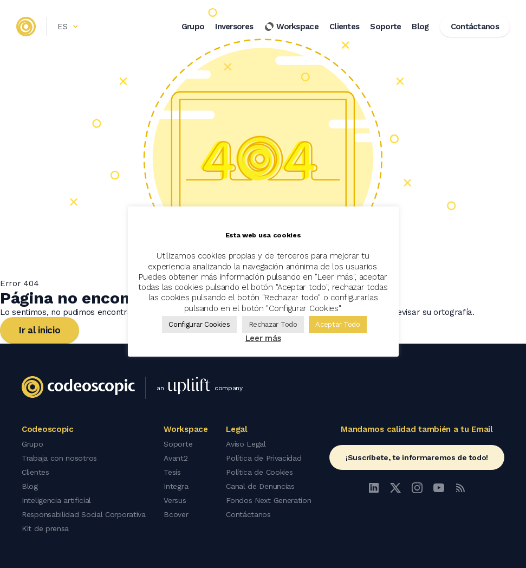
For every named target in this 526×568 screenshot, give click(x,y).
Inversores (234, 26)
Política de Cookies (259, 472)
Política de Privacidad (263, 458)
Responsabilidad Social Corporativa (84, 514)
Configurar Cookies (199, 324)
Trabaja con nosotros (59, 458)
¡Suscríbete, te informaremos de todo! (417, 457)
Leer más (263, 338)
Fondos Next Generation (268, 500)
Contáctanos (248, 514)
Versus (175, 500)
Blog (420, 26)
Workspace (291, 26)
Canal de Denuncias (260, 486)
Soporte (385, 26)
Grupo (193, 26)
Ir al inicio (39, 330)
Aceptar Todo (337, 324)
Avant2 (175, 458)
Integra (176, 486)
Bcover (176, 514)
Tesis (172, 472)
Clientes (344, 26)
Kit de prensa (45, 528)
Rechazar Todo (273, 324)
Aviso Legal (246, 444)
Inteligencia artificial (56, 500)
